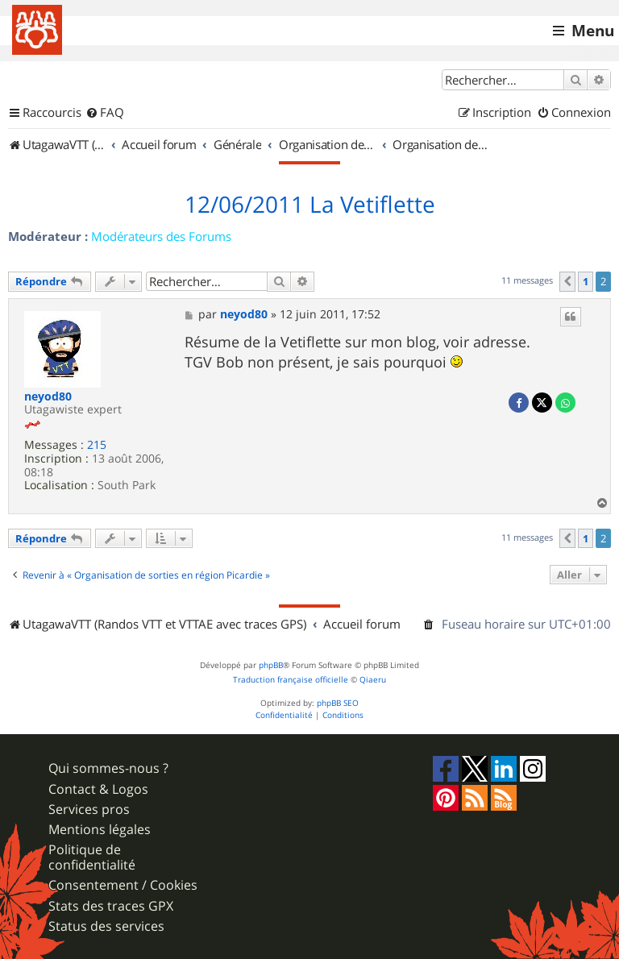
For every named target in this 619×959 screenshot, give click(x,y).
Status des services (106, 926)
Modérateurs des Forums (161, 236)
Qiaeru (372, 680)
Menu (592, 31)
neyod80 (48, 397)
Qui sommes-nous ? (108, 768)
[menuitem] (104, 113)
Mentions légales (99, 829)
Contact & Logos (98, 789)
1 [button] (585, 281)
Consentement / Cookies (122, 885)
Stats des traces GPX (110, 906)
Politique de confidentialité (91, 857)
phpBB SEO (338, 703)
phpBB (271, 665)
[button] (567, 281)
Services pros (89, 809)
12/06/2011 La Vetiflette (310, 204)
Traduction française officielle (290, 680)
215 (96, 445)
